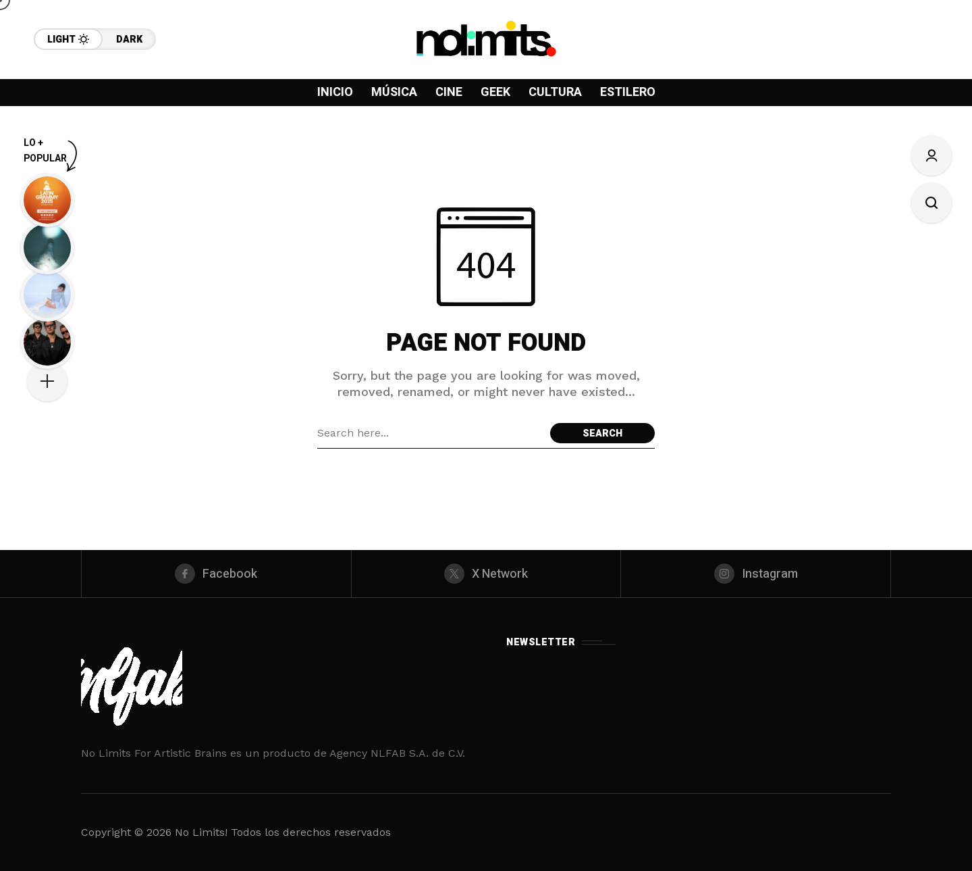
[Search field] (430, 433)
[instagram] (755, 573)
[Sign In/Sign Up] (931, 155)
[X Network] (486, 573)
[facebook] (216, 573)
